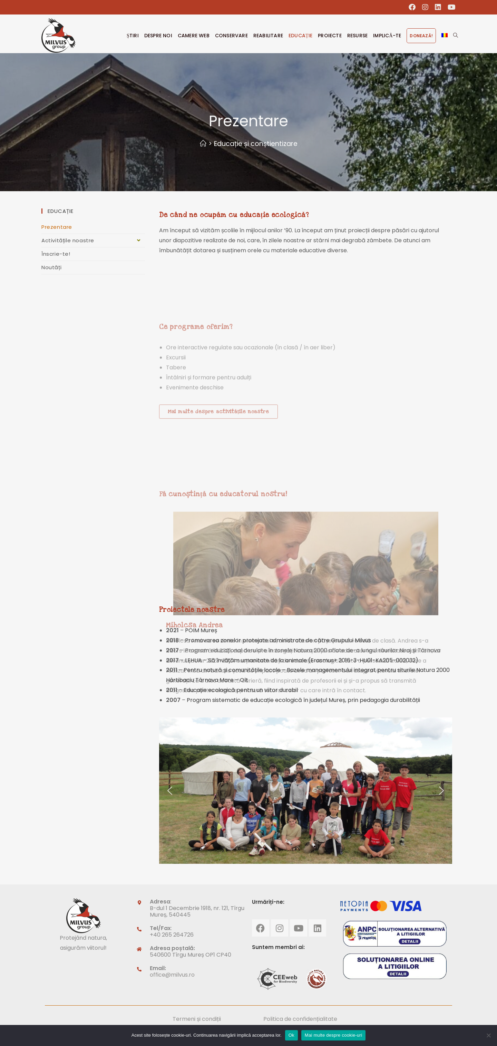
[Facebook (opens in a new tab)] (412, 7)
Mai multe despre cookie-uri (333, 1035)
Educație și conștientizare (256, 143)
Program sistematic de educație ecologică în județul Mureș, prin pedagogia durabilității (303, 700)
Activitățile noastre (93, 240)
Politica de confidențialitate (300, 1019)
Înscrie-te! (55, 253)
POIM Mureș (201, 630)
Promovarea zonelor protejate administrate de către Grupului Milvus (278, 640)
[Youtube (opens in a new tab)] (450, 7)
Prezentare (56, 227)
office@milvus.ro (172, 975)
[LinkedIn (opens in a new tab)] (438, 7)
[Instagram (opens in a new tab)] (425, 7)
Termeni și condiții (197, 1019)
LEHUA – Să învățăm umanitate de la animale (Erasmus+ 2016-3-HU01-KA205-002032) (301, 660)
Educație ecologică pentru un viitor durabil (241, 690)
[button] (169, 790)
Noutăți (51, 267)
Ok (291, 1035)
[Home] (203, 143)
